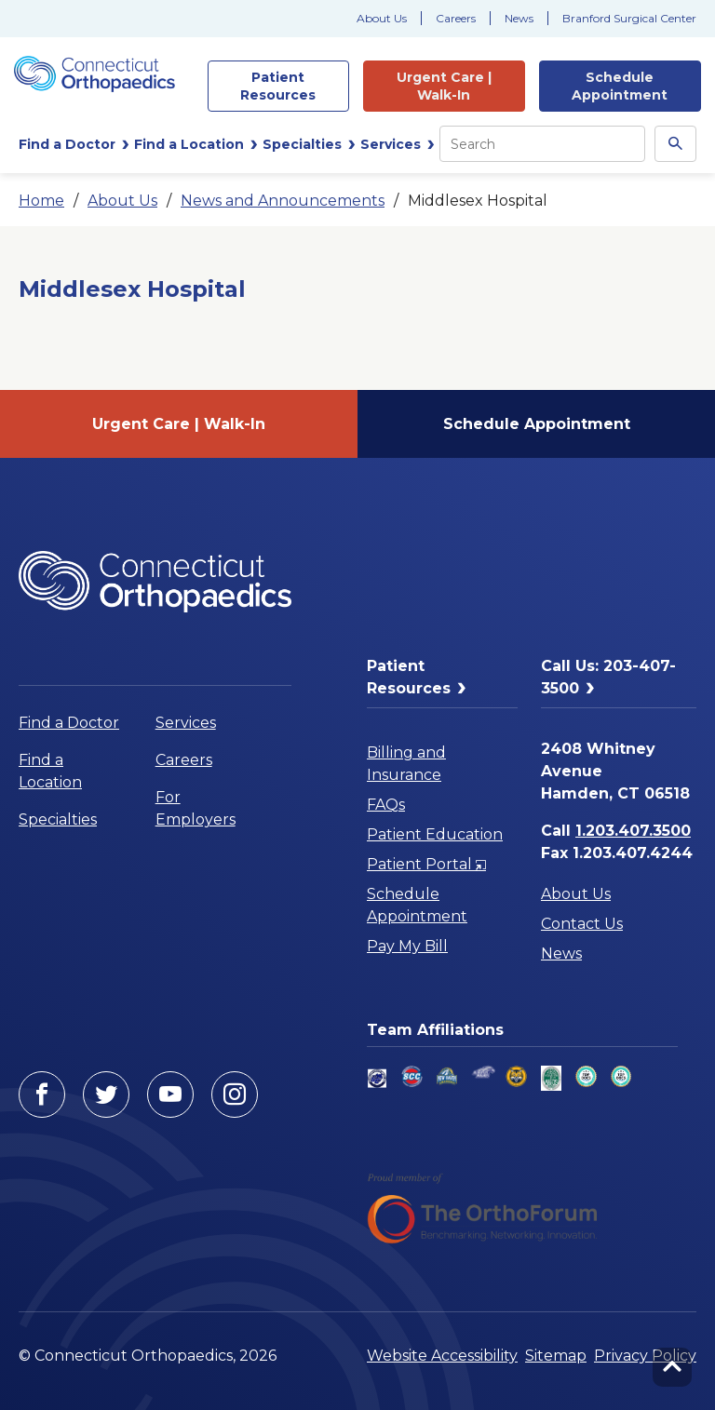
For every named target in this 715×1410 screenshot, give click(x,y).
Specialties (58, 819)
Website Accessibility (442, 1355)
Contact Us (582, 924)
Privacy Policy (645, 1355)
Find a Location (50, 771)
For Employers (195, 808)
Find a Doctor (69, 723)
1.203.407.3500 (633, 830)
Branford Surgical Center (629, 18)
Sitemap (556, 1355)
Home (41, 200)
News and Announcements (282, 200)
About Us (382, 18)
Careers (456, 18)
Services (185, 723)
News (519, 18)
